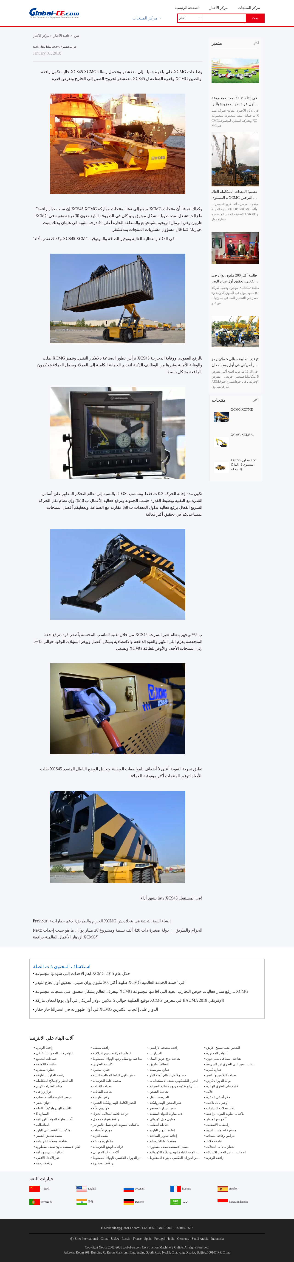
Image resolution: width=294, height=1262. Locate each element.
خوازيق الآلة (101, 1108)
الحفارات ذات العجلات (220, 1147)
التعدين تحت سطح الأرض (223, 1047)
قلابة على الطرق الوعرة (222, 1086)
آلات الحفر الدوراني (106, 1152)
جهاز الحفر (43, 1102)
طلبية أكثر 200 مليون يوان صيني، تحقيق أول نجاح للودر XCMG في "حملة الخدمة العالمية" (111, 982)
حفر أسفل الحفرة (218, 1097)
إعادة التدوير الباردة (162, 1130)
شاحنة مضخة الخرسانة (51, 1141)
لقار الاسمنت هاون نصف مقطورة (58, 1147)
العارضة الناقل (159, 1097)
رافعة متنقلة (101, 1047)
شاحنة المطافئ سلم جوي (223, 1058)
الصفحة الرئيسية (187, 8)
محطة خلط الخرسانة (107, 1080)
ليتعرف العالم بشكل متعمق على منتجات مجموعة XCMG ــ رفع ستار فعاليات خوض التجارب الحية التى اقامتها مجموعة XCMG (141, 991)
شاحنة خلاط (214, 1141)
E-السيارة (42, 1113)
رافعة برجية (44, 1163)
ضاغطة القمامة (46, 1064)
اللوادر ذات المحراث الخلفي (54, 1053)
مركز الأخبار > (42, 36)
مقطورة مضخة (103, 1141)
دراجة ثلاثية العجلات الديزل (110, 1113)
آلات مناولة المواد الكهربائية (54, 1119)
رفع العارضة (101, 1097)
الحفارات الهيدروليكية (50, 1152)
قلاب (209, 1091)
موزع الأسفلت (102, 1130)
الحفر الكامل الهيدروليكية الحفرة (114, 1102)
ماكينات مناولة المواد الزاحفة (225, 1113)
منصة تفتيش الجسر (49, 1135)
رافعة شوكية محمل (106, 1119)
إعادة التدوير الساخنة (163, 1135)
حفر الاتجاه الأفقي (48, 1158)
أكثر (256, 43)
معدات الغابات (102, 1086)
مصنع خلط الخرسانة (163, 1141)
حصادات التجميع (46, 1058)
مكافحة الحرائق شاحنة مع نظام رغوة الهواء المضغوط (128, 1058)
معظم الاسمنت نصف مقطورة (169, 1147)
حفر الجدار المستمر (163, 1108)
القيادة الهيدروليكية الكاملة (53, 1108)
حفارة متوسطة (160, 1069)
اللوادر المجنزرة (216, 1053)
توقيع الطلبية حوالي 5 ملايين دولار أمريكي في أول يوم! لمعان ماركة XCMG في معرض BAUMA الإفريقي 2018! (129, 1000)
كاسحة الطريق (103, 1064)
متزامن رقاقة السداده (220, 1135)
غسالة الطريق (159, 1064)
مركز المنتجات (249, 8)
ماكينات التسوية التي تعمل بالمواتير (116, 1124)
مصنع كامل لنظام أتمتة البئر (168, 1075)
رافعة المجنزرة (103, 1163)
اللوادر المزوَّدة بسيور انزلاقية (112, 1053)
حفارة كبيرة (214, 1069)
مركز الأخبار (218, 8)
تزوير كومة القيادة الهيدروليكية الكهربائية (176, 1152)
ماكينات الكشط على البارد (53, 1130)
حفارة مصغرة (45, 1069)
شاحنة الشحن (159, 1091)
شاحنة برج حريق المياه (165, 1058)
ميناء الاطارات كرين (49, 1086)
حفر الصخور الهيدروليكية (166, 1102)
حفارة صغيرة (101, 1069)
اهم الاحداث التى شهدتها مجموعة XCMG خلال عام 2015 (82, 973)
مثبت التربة (100, 1135)
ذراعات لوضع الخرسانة (108, 1147)
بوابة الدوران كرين (218, 1080)
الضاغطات (43, 1124)
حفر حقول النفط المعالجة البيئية (114, 1075)
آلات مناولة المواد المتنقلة (167, 1113)
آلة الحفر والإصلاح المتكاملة (54, 1080)
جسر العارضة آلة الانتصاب (53, 1097)
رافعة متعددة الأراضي (164, 1047)
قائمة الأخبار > (63, 36)
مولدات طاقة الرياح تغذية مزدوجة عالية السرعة (181, 1086)
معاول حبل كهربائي (162, 1119)
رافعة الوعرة (44, 1047)
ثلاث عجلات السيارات (220, 1108)
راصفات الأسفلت (217, 1124)
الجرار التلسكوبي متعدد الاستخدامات (174, 1080)
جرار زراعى (44, 1091)
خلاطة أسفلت (159, 1124)
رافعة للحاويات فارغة (50, 1075)
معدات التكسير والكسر (221, 1075)
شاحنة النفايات (102, 1091)
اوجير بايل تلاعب (217, 1102)
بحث (255, 18)
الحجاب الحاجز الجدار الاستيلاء (226, 1152)
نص (76, 36)
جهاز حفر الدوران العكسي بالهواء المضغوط (121, 1158)
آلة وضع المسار (216, 1119)
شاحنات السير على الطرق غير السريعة (232, 1064)
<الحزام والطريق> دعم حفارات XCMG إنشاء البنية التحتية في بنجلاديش (110, 921)
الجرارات (156, 1053)
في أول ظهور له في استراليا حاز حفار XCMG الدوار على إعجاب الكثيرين (96, 1009)
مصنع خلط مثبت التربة (221, 1130)
